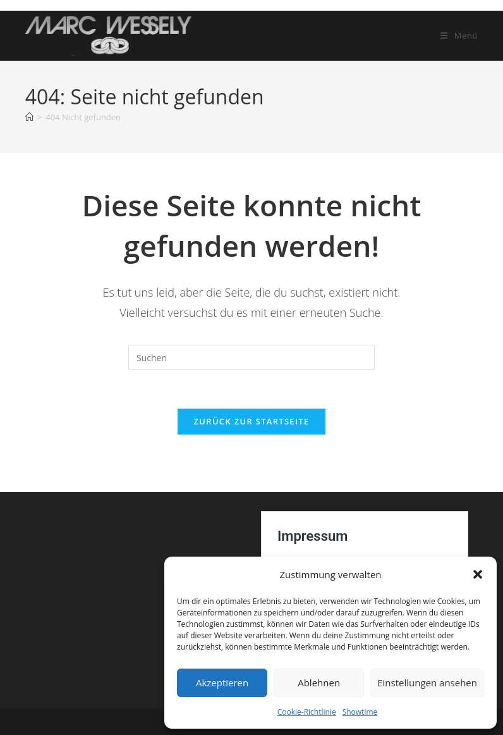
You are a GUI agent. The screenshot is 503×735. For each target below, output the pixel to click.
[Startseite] (29, 117)
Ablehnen (319, 682)
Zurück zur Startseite (252, 421)
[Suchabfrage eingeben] (251, 357)
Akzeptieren (222, 682)
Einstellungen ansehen (427, 682)
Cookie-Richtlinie (306, 712)
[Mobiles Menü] (459, 35)
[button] (477, 574)
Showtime (360, 712)
